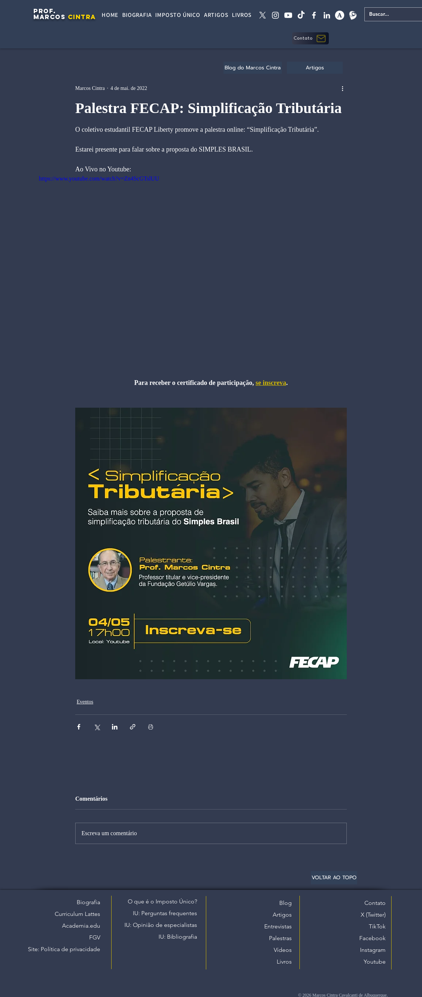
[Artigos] (315, 68)
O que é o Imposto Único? (162, 901)
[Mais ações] (342, 88)
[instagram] (275, 15)
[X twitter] (262, 15)
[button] (310, 38)
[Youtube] (288, 15)
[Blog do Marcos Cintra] (252, 68)
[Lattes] (352, 15)
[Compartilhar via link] (132, 726)
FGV (94, 937)
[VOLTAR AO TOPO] (334, 877)
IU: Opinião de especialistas (160, 924)
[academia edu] (339, 15)
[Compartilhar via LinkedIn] (114, 726)
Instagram (373, 949)
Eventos (85, 702)
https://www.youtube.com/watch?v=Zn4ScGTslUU (99, 178)
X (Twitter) (373, 914)
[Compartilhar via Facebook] (78, 726)
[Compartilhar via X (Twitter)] (96, 726)
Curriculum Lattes (77, 913)
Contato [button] (375, 902)
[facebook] (314, 15)
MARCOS (49, 17)
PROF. (44, 11)
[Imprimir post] (150, 726)
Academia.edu (81, 925)
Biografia (88, 902)
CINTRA (82, 17)
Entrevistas (278, 926)
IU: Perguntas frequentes (165, 913)
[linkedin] (326, 15)
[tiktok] (301, 15)
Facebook (372, 938)
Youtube (375, 961)
